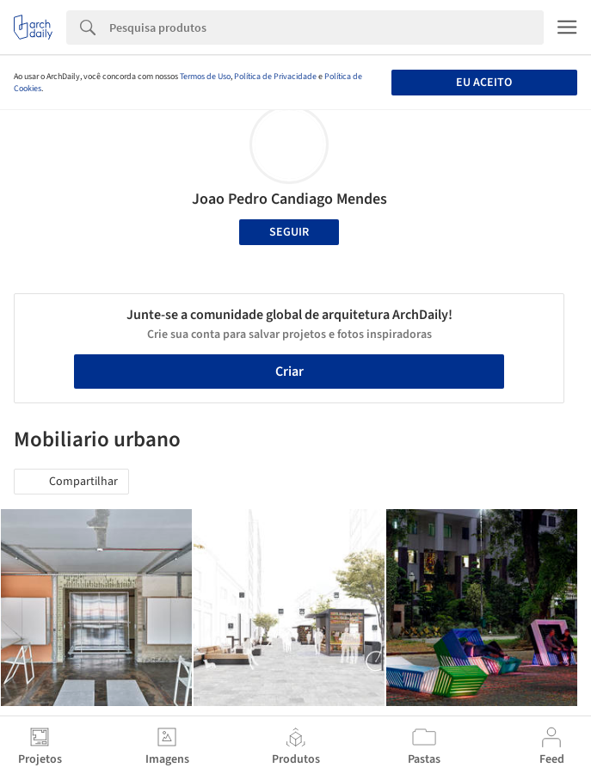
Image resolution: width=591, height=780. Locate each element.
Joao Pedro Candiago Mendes (289, 199)
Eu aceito (484, 82)
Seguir (289, 232)
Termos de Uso (205, 77)
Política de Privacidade (275, 77)
